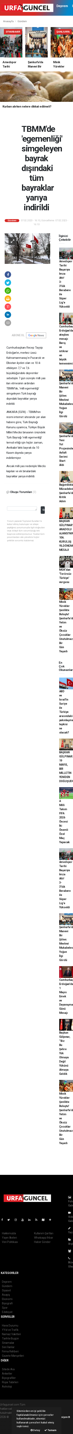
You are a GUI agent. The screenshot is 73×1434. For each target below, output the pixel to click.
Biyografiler (9, 1377)
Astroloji (7, 1386)
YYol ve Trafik (10, 1329)
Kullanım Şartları (43, 1233)
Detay (35, 1430)
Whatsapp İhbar (43, 1237)
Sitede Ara (8, 1369)
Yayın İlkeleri (9, 1237)
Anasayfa (8, 21)
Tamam (50, 1430)
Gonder (43, 509)
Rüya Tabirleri (10, 1382)
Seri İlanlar (8, 1347)
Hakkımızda (9, 1233)
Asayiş (6, 1294)
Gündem (22, 21)
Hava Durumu (10, 1325)
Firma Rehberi (10, 1351)
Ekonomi (7, 1299)
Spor (5, 1307)
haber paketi (7, 1421)
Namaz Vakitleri (11, 1334)
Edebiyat (7, 1312)
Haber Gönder (42, 1242)
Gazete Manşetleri (13, 1355)
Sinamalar (8, 1342)
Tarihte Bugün (10, 1338)
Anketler (7, 1373)
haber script (7, 1429)
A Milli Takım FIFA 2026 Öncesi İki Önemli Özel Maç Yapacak (64, 821)
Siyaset (6, 1290)
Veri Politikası (10, 1242)
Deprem (62, 6)
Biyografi (7, 1303)
